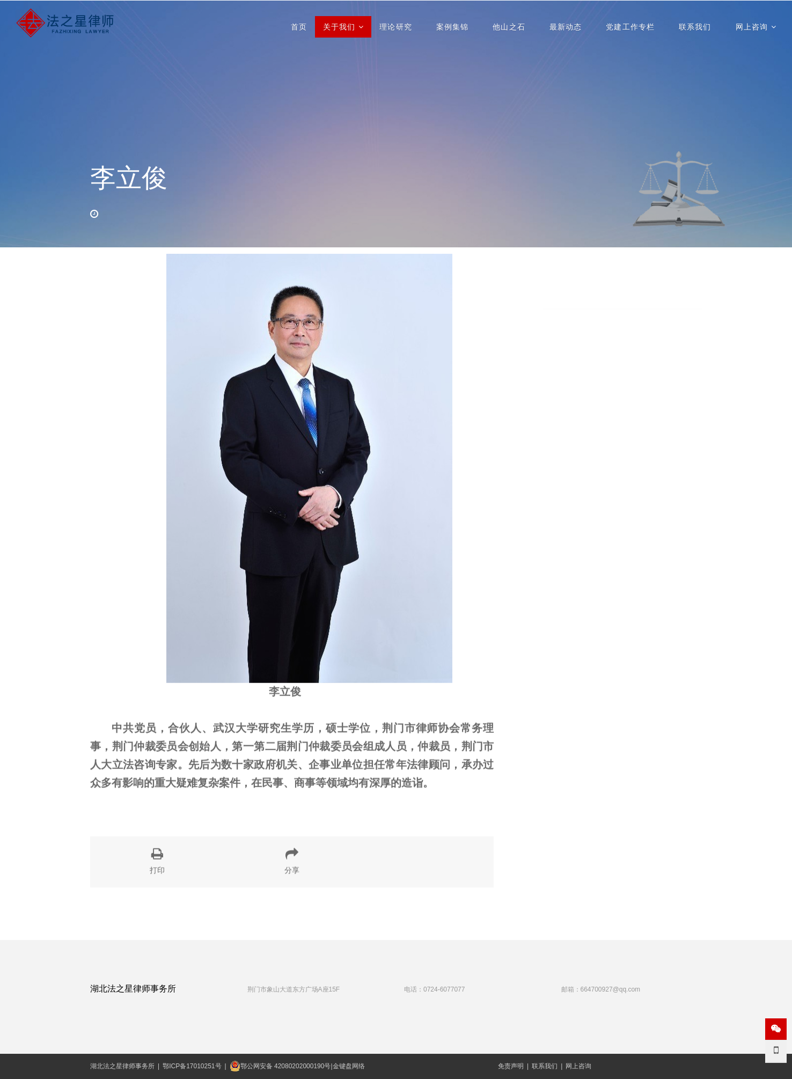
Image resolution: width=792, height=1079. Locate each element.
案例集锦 (452, 27)
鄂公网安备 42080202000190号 (280, 1066)
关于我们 (339, 27)
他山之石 (509, 27)
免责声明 (511, 1066)
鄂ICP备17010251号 (192, 1066)
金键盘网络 (349, 1066)
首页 (299, 27)
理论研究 (395, 27)
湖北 (96, 1066)
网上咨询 (752, 27)
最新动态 (565, 27)
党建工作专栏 (630, 27)
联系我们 (695, 27)
